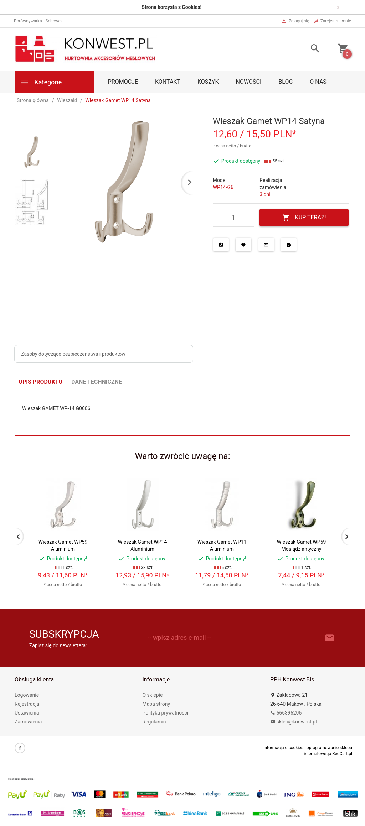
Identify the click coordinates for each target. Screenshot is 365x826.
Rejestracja (27, 704)
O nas (318, 81)
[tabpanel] (182, 412)
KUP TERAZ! (304, 217)
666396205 (286, 713)
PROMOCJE (123, 81)
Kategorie (41, 82)
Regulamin (154, 722)
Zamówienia (28, 722)
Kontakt (167, 81)
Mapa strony (156, 704)
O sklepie (153, 695)
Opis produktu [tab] (40, 381)
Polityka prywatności (166, 713)
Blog (285, 81)
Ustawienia (27, 713)
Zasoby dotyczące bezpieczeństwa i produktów (73, 354)
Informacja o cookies (283, 747)
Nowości (248, 81)
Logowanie (27, 695)
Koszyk (208, 81)
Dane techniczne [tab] (96, 381)
